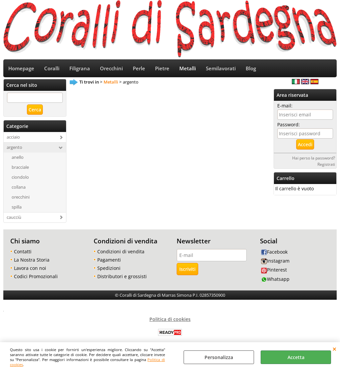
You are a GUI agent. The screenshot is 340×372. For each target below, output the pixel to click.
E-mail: (285, 106)
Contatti (23, 251)
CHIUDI (334, 348)
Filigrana (79, 68)
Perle (139, 68)
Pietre (162, 68)
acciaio (13, 137)
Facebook (274, 252)
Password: (288, 125)
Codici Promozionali (36, 276)
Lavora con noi (30, 268)
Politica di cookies (170, 319)
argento (14, 148)
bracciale (20, 167)
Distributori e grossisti (122, 276)
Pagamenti (109, 260)
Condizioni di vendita (120, 251)
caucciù (14, 217)
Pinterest (274, 270)
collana (19, 187)
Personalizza (219, 357)
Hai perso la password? (313, 158)
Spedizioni (109, 268)
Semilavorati (221, 68)
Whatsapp (275, 279)
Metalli (187, 68)
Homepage (21, 68)
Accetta (296, 357)
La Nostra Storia (31, 260)
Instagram (275, 261)
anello (18, 157)
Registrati (326, 164)
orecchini (21, 197)
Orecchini (111, 68)
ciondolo (20, 177)
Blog (251, 68)
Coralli (51, 68)
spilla (17, 207)
